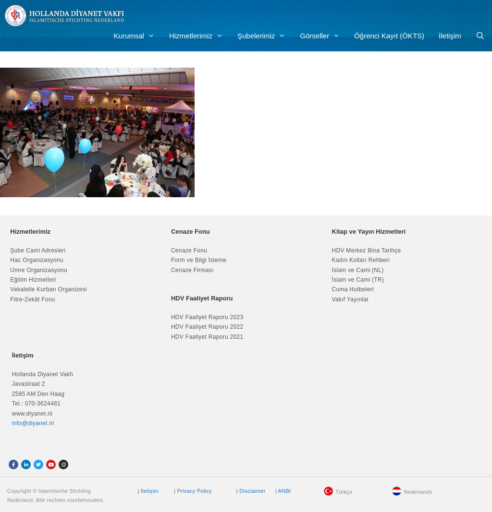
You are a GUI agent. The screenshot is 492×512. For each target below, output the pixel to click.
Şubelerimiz (265, 36)
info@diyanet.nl (33, 423)
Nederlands (418, 492)
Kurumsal (138, 36)
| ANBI (283, 491)
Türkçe (343, 492)
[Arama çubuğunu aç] (480, 36)
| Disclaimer (251, 491)
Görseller (323, 36)
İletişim (450, 36)
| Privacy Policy (193, 491)
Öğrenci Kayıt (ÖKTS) (389, 36)
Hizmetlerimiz (199, 36)
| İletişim (147, 491)
